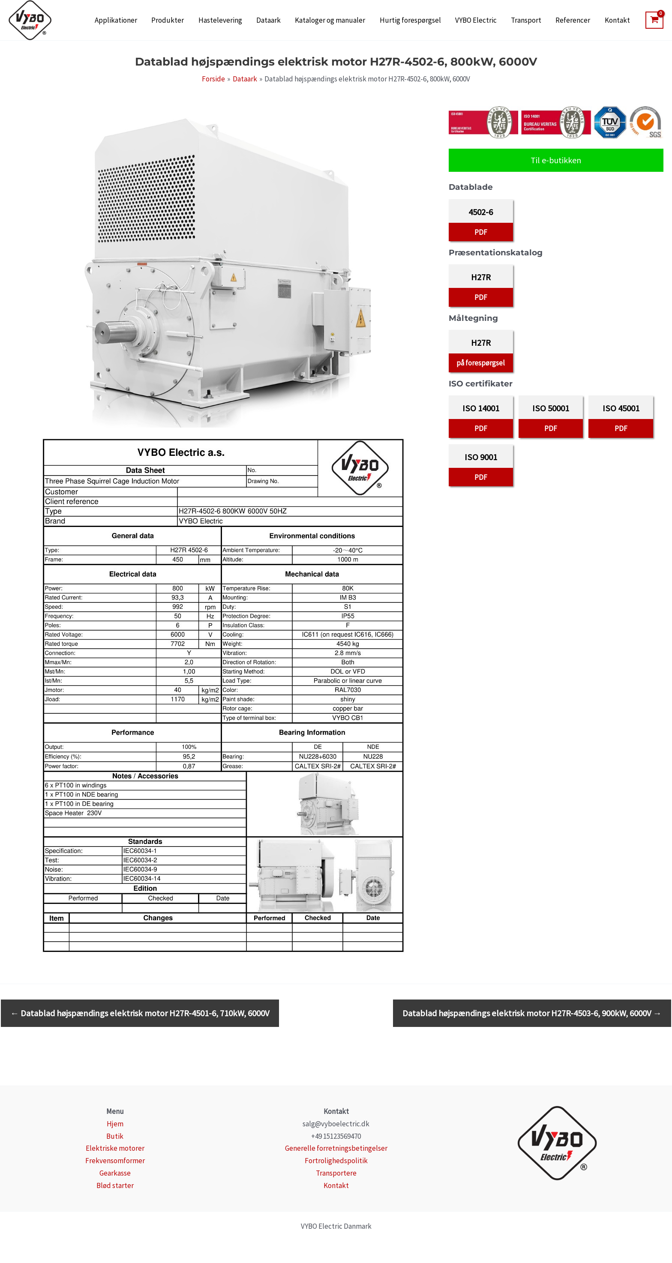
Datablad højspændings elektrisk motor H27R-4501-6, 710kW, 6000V (140, 1013)
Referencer (581, 20)
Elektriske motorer (115, 1148)
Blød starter (115, 1185)
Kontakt (620, 20)
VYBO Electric (495, 20)
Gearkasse (115, 1173)
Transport (540, 20)
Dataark (305, 20)
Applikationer (170, 20)
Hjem (115, 1123)
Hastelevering (263, 20)
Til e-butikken (556, 160)
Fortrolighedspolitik (336, 1160)
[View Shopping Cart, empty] (654, 20)
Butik (114, 1136)
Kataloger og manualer (361, 20)
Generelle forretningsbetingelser (336, 1148)
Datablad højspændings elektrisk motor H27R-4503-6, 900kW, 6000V (532, 1013)
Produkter (216, 20)
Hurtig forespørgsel (435, 20)
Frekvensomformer (115, 1160)
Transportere (336, 1173)
